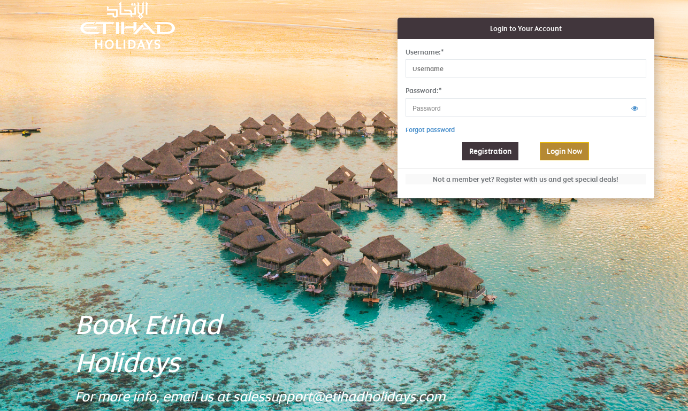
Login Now (564, 151)
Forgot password (430, 129)
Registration (490, 151)
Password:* (424, 90)
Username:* (425, 52)
